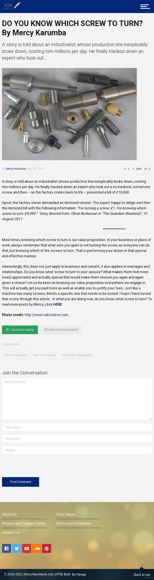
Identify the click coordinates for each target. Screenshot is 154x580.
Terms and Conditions (73, 523)
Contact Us (11, 532)
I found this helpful (20, 329)
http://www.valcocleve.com (46, 315)
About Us (9, 514)
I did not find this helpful (61, 329)
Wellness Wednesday (77, 355)
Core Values (66, 514)
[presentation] (32, 467)
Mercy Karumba (16, 168)
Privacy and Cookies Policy (24, 523)
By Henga (79, 574)
